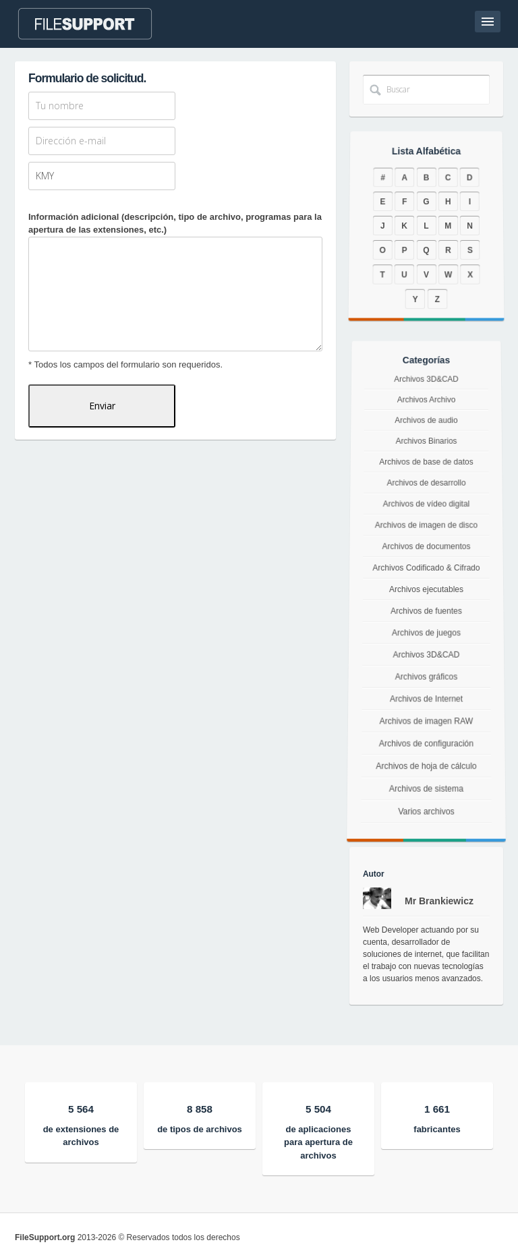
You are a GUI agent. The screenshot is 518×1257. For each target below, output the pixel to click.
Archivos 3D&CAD (426, 401)
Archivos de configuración (426, 755)
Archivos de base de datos (426, 471)
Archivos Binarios (426, 453)
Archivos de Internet (426, 704)
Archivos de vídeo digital (426, 508)
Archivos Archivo (426, 417)
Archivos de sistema (426, 810)
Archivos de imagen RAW (426, 730)
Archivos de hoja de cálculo (426, 782)
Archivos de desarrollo (426, 489)
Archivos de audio (426, 435)
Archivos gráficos (426, 680)
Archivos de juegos (426, 633)
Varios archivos (426, 838)
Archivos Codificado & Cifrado (426, 568)
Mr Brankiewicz (439, 901)
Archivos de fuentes (426, 611)
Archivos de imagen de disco (426, 527)
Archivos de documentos (426, 548)
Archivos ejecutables (426, 589)
